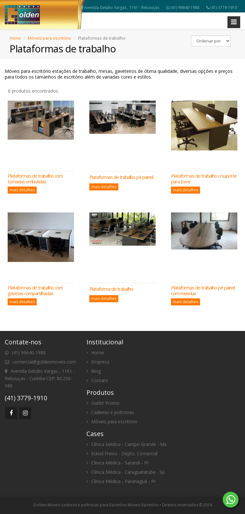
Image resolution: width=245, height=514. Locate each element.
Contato (97, 380)
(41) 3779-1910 (221, 7)
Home (15, 38)
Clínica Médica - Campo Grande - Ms (126, 444)
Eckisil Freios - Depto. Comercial (122, 453)
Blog (93, 371)
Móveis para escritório (49, 38)
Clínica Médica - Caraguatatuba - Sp (125, 472)
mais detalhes (22, 190)
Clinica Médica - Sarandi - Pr (117, 463)
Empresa (97, 362)
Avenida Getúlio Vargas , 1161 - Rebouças (120, 7)
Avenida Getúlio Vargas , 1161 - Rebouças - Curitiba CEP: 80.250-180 (40, 378)
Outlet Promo (103, 403)
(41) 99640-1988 (182, 7)
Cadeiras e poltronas (110, 412)
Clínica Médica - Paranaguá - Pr (121, 481)
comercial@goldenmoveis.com (40, 362)
